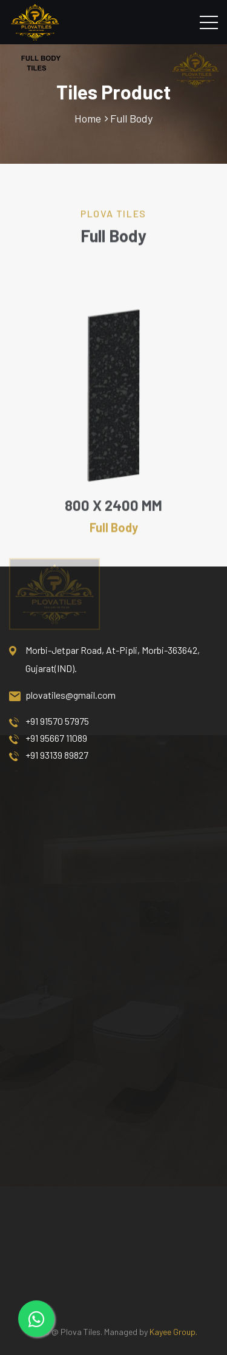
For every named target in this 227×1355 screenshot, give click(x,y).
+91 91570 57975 (49, 721)
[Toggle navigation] (209, 22)
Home (87, 118)
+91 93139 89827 (48, 755)
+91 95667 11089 (48, 738)
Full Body (131, 118)
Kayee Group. (173, 1331)
